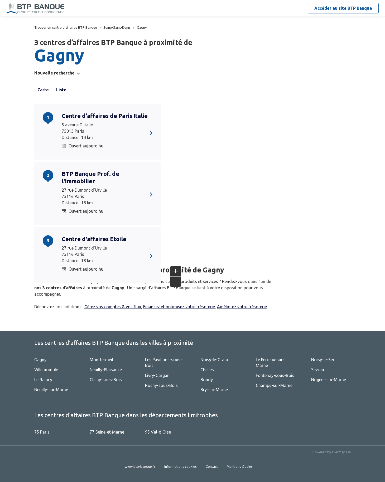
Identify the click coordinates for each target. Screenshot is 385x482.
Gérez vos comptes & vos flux (112, 306)
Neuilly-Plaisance (106, 369)
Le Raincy (43, 379)
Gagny (40, 359)
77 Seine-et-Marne (107, 432)
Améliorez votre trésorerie (242, 306)
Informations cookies (180, 466)
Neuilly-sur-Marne (51, 389)
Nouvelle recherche (54, 73)
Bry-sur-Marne (214, 389)
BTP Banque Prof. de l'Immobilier (90, 177)
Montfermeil (101, 359)
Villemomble (46, 369)
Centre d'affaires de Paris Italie (105, 115)
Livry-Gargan (157, 375)
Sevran (317, 369)
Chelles (207, 369)
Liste (61, 89)
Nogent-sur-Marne (328, 379)
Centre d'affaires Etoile (94, 239)
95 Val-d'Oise (158, 432)
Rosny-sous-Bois (161, 385)
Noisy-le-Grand (214, 359)
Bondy (206, 379)
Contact (212, 466)
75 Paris (42, 432)
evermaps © (341, 452)
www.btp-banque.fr (140, 466)
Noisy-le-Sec (323, 359)
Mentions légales (240, 466)
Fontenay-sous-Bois (275, 375)
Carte (43, 89)
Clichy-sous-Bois (106, 379)
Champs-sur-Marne (274, 385)
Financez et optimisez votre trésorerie (179, 306)
